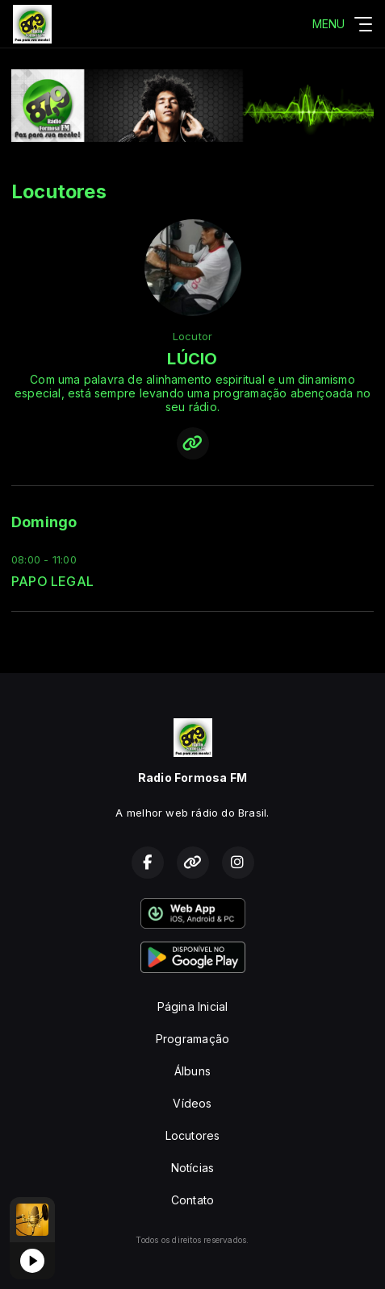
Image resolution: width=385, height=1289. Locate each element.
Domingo (44, 522)
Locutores (192, 1135)
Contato (192, 1200)
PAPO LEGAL (52, 581)
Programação (192, 1039)
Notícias (193, 1168)
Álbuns (192, 1071)
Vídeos (192, 1103)
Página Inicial (192, 1006)
